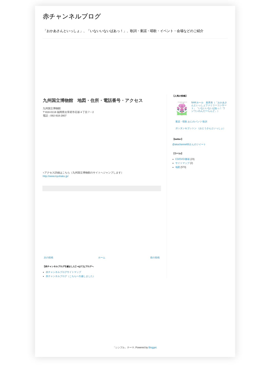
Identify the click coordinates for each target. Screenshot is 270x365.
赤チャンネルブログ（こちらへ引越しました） (70, 276)
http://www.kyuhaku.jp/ (56, 176)
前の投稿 (155, 257)
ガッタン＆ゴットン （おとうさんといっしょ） (200, 128)
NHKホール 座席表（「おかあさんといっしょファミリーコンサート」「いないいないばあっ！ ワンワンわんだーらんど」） (209, 106)
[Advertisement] (67, 63)
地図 (177, 167)
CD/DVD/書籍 (182, 159)
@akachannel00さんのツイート (189, 144)
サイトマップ (182, 163)
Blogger (152, 347)
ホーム (101, 257)
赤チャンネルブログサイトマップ (63, 272)
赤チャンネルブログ (72, 16)
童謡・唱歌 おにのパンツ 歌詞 (191, 121)
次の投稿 (48, 257)
